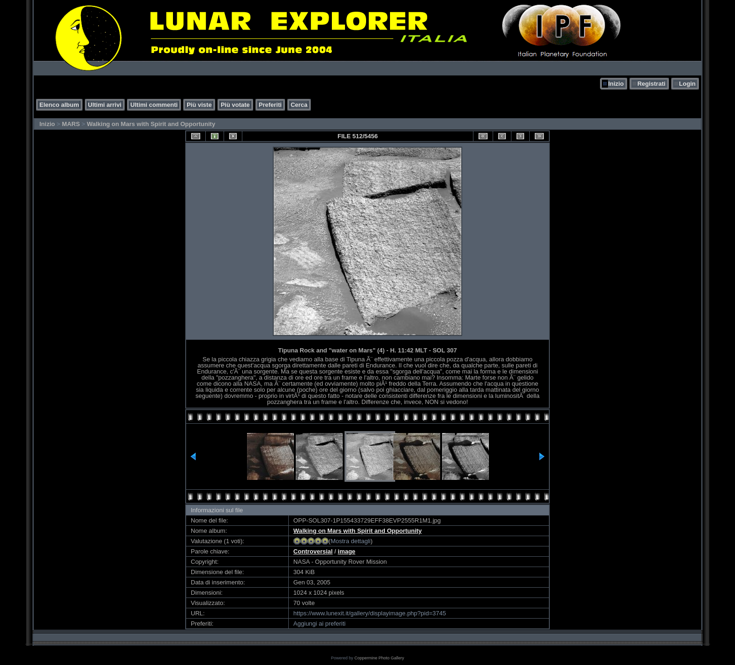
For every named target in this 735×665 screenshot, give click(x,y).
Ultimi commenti (154, 104)
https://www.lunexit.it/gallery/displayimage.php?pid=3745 (369, 613)
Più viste (199, 104)
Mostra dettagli (350, 541)
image (347, 551)
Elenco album (59, 104)
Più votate (235, 104)
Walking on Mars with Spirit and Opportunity (151, 123)
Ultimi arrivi (105, 104)
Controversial (313, 551)
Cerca (299, 104)
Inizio (615, 83)
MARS (71, 123)
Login (687, 83)
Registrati (652, 83)
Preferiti (270, 104)
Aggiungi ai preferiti (319, 623)
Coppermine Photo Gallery (379, 658)
